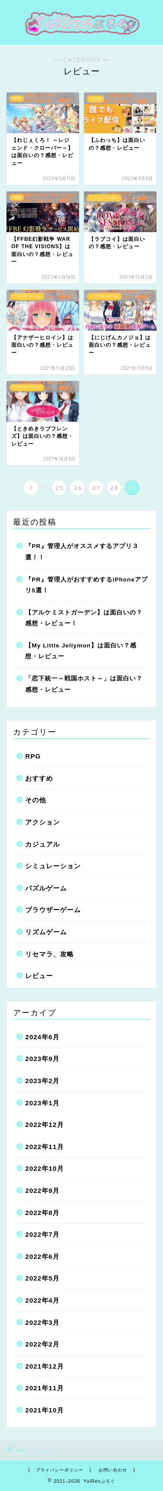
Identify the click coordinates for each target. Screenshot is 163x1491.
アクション (42, 822)
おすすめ (39, 778)
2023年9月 (42, 1058)
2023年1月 (42, 1103)
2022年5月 (42, 1278)
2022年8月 (42, 1212)
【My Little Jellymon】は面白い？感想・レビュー (80, 651)
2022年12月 (44, 1124)
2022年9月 (42, 1190)
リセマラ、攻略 (49, 954)
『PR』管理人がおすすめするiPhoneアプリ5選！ (86, 585)
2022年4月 (42, 1300)
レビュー (39, 975)
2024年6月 (42, 1037)
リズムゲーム (46, 932)
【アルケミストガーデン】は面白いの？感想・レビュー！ (84, 618)
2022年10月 (44, 1168)
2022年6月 (42, 1256)
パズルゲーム (46, 888)
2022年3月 (42, 1322)
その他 (35, 800)
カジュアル (42, 844)
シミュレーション (53, 866)
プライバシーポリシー (59, 1470)
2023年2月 (42, 1080)
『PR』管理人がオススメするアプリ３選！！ (82, 552)
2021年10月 (44, 1410)
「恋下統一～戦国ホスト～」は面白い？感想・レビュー (84, 684)
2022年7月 (42, 1234)
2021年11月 (44, 1388)
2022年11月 (44, 1146)
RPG (33, 756)
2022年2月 (42, 1344)
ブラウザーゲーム (53, 909)
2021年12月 (44, 1366)
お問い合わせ (113, 1470)
